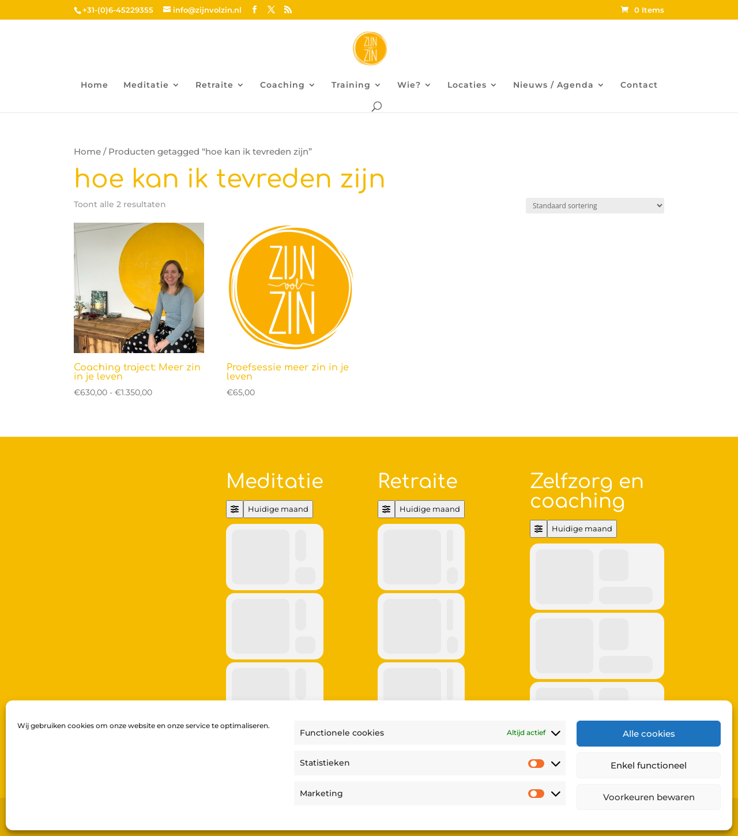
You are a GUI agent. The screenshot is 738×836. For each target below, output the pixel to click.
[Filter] (234, 509)
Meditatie (146, 85)
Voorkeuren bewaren (649, 797)
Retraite (214, 85)
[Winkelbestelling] (595, 205)
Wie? (409, 85)
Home (94, 85)
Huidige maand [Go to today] (278, 508)
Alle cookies (649, 733)
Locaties (467, 85)
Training (351, 85)
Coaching (282, 85)
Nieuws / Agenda (553, 85)
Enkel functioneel (649, 765)
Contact (639, 85)
